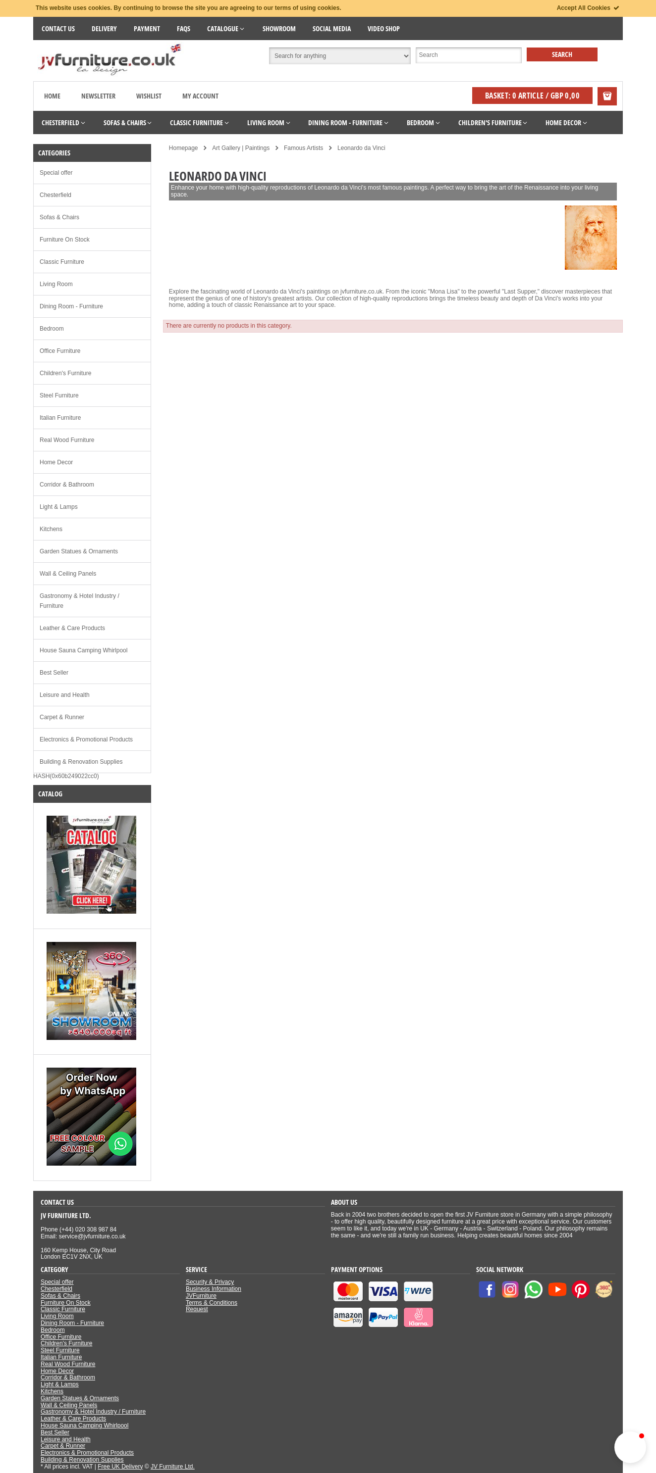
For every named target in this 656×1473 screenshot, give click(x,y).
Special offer (56, 172)
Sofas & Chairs (59, 217)
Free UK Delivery (120, 1466)
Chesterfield (55, 195)
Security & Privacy (210, 1281)
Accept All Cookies (588, 7)
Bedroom (52, 328)
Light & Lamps (59, 506)
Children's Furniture (65, 373)
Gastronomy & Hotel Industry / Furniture (79, 600)
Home (52, 95)
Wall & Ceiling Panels (68, 573)
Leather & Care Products (72, 628)
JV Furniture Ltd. (173, 1466)
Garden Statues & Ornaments (79, 551)
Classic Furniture (62, 261)
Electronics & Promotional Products (86, 739)
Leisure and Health (65, 694)
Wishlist (149, 95)
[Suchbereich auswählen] (340, 56)
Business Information (213, 1288)
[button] (630, 1447)
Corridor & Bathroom (67, 484)
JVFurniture (201, 1295)
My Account (200, 95)
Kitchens (51, 529)
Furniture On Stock (65, 239)
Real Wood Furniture (67, 440)
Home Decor (56, 462)
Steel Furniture (59, 395)
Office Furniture (60, 350)
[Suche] (469, 55)
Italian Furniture (60, 417)
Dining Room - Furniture (71, 306)
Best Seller (54, 672)
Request (197, 1309)
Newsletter (98, 95)
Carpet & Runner (62, 717)
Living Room (56, 284)
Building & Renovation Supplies (81, 761)
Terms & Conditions (211, 1302)
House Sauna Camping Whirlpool (83, 650)
